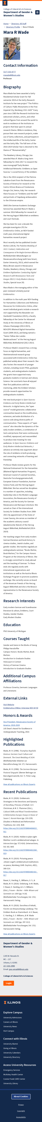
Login (9, 983)
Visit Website (8, 704)
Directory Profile (13, 27)
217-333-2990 (9, 966)
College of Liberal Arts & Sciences (17, 9)
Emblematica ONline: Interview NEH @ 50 (20, 708)
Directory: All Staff (18, 23)
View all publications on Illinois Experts (19, 784)
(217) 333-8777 (9, 72)
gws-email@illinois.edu (18, 969)
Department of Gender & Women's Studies (17, 14)
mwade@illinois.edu (11, 75)
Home (6, 23)
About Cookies (21, 1096)
